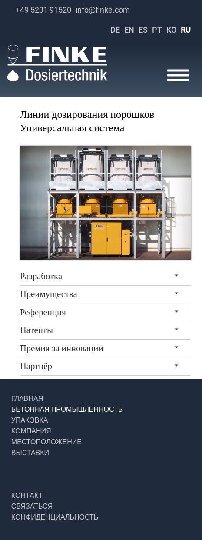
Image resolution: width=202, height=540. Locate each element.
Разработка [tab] (41, 276)
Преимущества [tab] (48, 294)
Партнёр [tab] (36, 366)
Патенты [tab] (36, 330)
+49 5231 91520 (43, 10)
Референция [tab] (43, 312)
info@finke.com (103, 10)
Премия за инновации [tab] (61, 348)
